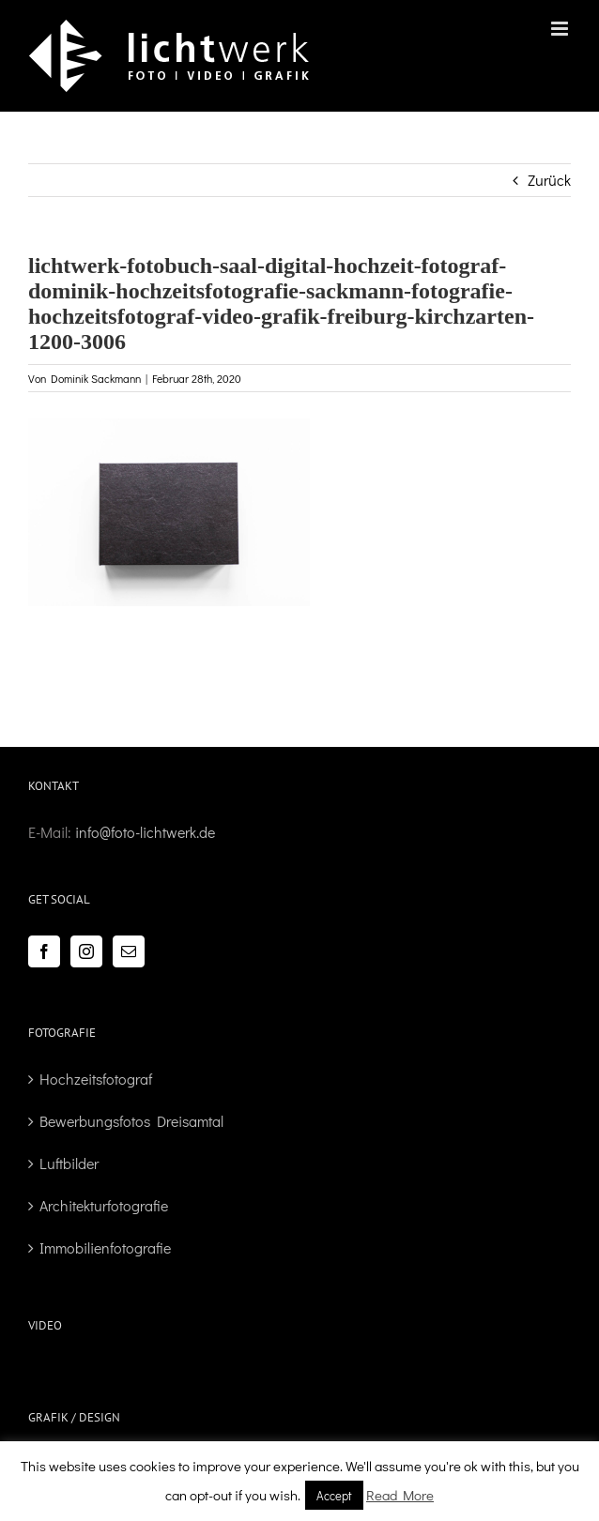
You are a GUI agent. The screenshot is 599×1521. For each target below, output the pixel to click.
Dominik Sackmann (96, 378)
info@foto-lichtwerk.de (145, 832)
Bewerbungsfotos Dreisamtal (131, 1121)
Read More (400, 1494)
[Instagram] (86, 951)
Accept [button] (334, 1495)
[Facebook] (44, 951)
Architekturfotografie (103, 1205)
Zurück (549, 180)
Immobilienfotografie (105, 1247)
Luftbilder (69, 1163)
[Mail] (129, 951)
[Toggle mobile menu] (561, 28)
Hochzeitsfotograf (95, 1078)
